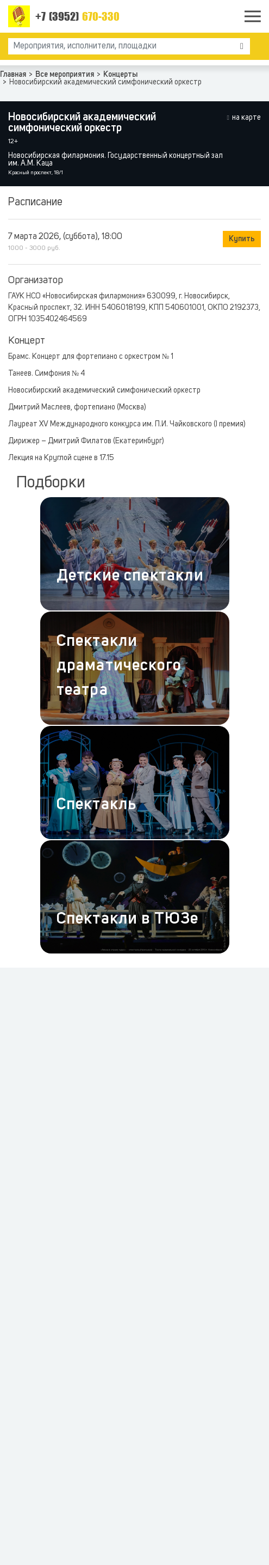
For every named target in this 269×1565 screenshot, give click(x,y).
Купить (242, 239)
